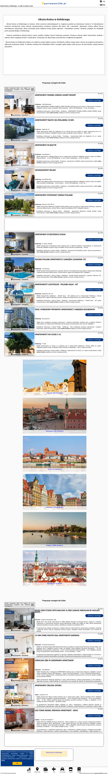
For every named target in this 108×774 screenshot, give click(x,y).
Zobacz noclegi (94, 100)
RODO (3, 760)
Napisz (105, 773)
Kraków (7, 712)
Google (31, 752)
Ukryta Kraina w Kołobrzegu (54, 752)
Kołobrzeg (8, 172)
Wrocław (8, 612)
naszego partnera (75, 112)
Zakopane (8, 662)
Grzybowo (8, 97)
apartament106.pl (54, 3)
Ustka (7, 687)
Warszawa (8, 637)
